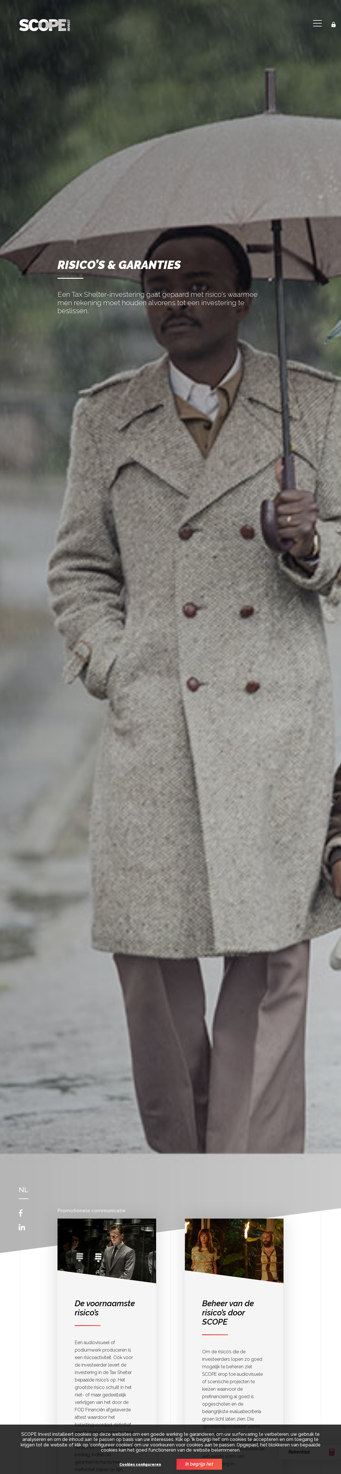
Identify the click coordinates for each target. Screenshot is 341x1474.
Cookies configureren (140, 1465)
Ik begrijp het (199, 1464)
